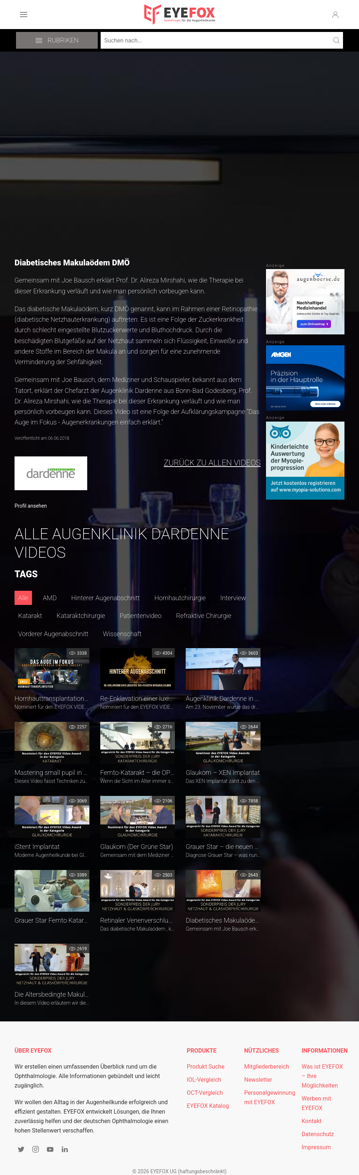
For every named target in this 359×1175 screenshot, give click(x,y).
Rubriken (57, 40)
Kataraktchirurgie (81, 615)
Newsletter (258, 1079)
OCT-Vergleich (205, 1092)
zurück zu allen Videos (212, 462)
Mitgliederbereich (266, 1066)
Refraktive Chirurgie (203, 615)
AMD (50, 598)
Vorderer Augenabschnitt (53, 634)
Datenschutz (318, 1134)
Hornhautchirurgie (180, 598)
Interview (233, 598)
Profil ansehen (31, 506)
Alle (23, 598)
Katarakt (30, 615)
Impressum (316, 1147)
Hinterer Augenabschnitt (105, 598)
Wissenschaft (122, 634)
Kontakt (312, 1121)
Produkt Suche (206, 1066)
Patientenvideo (140, 615)
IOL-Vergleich (204, 1079)
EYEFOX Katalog (208, 1105)
